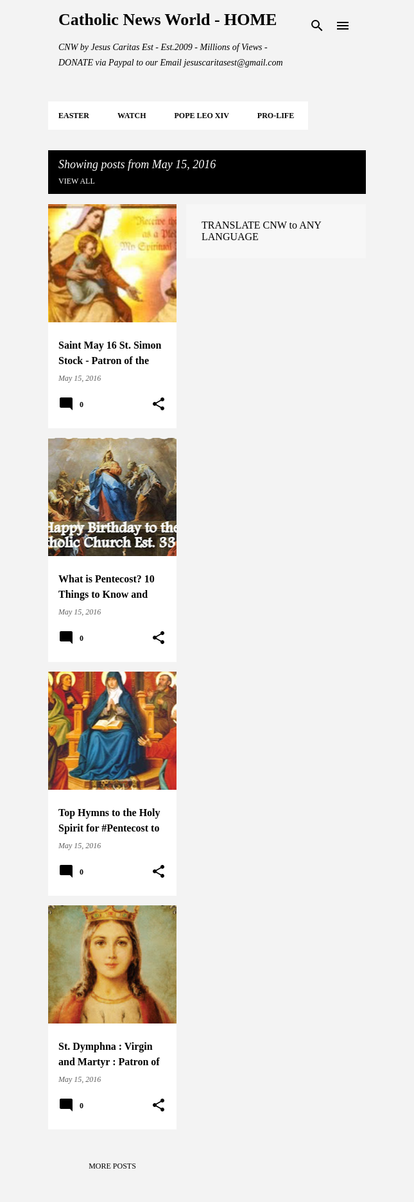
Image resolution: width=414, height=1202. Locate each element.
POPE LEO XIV (201, 115)
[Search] (317, 25)
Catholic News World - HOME (167, 19)
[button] (158, 404)
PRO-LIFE (275, 115)
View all (76, 181)
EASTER (73, 115)
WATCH (131, 115)
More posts (112, 1166)
